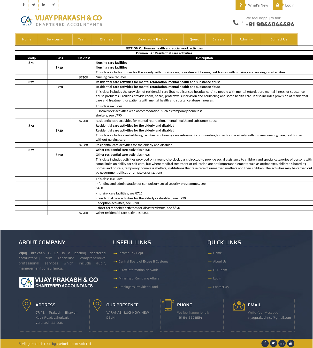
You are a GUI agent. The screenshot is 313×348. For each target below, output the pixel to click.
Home (26, 39)
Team (82, 39)
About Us (220, 261)
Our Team (220, 269)
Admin (246, 39)
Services (55, 39)
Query (194, 39)
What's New (252, 5)
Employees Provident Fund (138, 286)
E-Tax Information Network (138, 269)
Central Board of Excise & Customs (143, 261)
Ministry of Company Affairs (139, 278)
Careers (218, 39)
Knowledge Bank (152, 39)
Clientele (107, 39)
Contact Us (278, 39)
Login (284, 5)
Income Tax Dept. (131, 252)
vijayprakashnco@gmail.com (269, 317)
